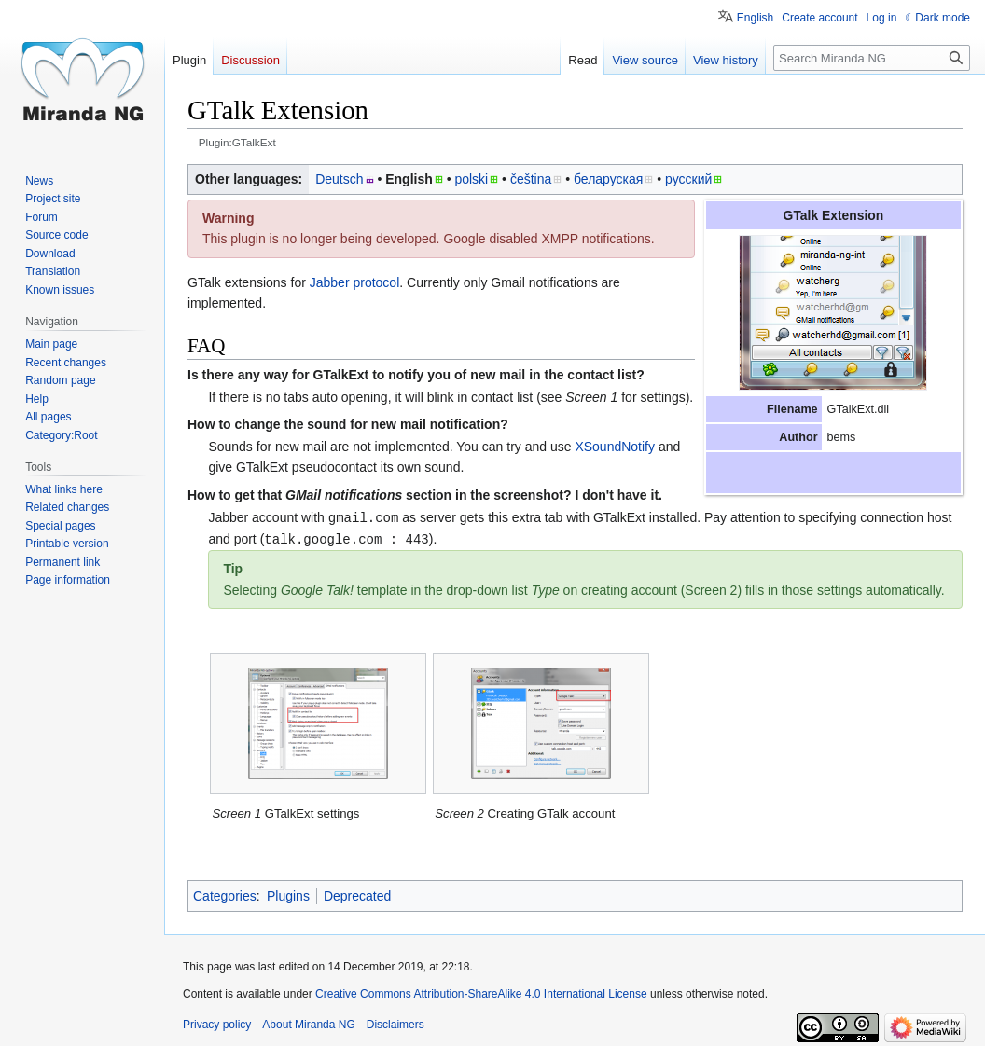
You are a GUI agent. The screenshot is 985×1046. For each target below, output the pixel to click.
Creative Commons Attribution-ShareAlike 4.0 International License (481, 991)
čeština (530, 179)
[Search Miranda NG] (871, 58)
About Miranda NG (308, 1022)
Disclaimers (395, 1022)
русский (688, 179)
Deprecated (357, 894)
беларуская (608, 179)
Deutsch (339, 179)
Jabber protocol (355, 282)
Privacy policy (217, 1022)
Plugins (288, 894)
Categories (225, 894)
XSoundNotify (615, 446)
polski (471, 179)
